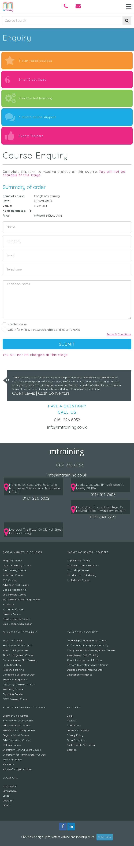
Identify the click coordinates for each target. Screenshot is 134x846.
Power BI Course (12, 759)
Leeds (6, 795)
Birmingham (10, 790)
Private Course (15, 324)
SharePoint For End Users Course (22, 749)
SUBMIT (67, 344)
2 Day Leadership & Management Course (91, 650)
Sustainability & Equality (81, 744)
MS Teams (8, 764)
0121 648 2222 (103, 517)
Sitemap (72, 749)
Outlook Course (12, 744)
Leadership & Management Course (87, 640)
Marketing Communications (83, 565)
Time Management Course (18, 655)
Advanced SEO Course (16, 584)
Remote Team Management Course (87, 664)
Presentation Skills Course (17, 645)
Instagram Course (13, 609)
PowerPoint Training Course (19, 730)
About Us (74, 707)
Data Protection (76, 740)
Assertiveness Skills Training (83, 655)
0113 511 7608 (103, 494)
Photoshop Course (78, 570)
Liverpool (8, 800)
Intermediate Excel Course (18, 720)
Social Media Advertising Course (21, 599)
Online (6, 805)
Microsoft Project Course (17, 769)
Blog (69, 715)
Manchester (9, 786)
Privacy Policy (75, 735)
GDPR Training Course (15, 699)
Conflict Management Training (84, 660)
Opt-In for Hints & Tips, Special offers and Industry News (41, 329)
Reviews (71, 720)
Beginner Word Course (16, 735)
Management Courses (83, 632)
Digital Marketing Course (17, 565)
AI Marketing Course (78, 580)
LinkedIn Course (12, 614)
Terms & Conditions (119, 334)
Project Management (15, 679)
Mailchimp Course (13, 575)
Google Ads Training (14, 589)
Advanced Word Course (16, 740)
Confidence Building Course (19, 674)
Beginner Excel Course (15, 715)
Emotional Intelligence (79, 674)
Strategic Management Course (84, 669)
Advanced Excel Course (16, 725)
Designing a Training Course (19, 684)
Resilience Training (13, 669)
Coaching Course (13, 694)
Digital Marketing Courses (22, 552)
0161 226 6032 (67, 420)
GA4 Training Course (14, 570)
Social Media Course (14, 594)
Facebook (8, 604)
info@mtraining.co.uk (67, 427)
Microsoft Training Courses (24, 707)
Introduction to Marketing (81, 575)
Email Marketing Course (16, 619)
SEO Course (9, 580)
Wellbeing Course (13, 689)
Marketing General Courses (87, 552)
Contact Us (73, 725)
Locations (10, 777)
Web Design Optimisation (17, 623)
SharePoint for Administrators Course (24, 754)
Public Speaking (12, 664)
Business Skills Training (20, 632)
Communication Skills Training (20, 660)
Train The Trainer (12, 640)
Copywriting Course (78, 560)
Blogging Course (12, 560)
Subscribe (104, 837)
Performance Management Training (87, 645)
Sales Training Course (15, 650)
